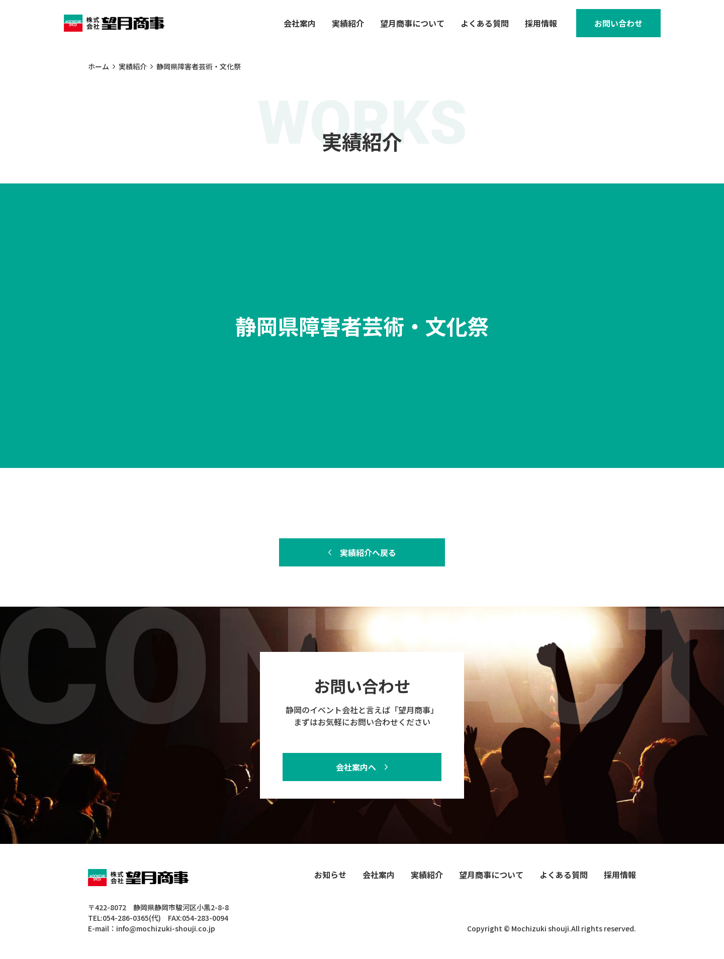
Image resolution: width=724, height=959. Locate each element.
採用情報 (541, 23)
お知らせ (330, 875)
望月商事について (412, 23)
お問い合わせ (618, 23)
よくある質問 (485, 23)
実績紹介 (348, 23)
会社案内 (300, 23)
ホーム (98, 66)
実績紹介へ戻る (368, 552)
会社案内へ (356, 767)
